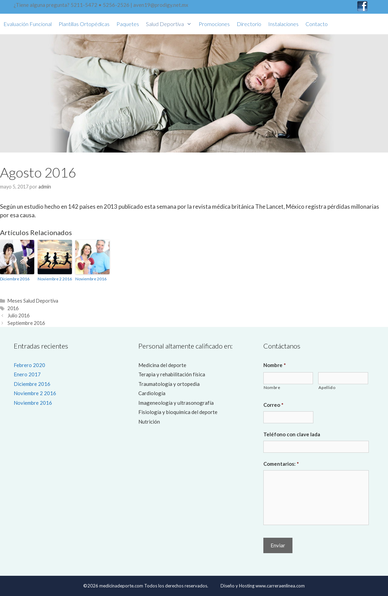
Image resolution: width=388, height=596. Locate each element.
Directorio (249, 24)
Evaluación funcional (27, 24)
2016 (13, 308)
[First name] (288, 378)
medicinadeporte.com (120, 585)
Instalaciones (283, 24)
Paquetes (127, 24)
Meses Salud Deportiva (33, 301)
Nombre (274, 365)
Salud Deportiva (170, 24)
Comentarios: (281, 464)
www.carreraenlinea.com (280, 585)
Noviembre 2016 (91, 278)
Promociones (214, 24)
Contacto (316, 24)
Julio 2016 (18, 315)
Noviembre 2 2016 (55, 278)
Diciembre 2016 (14, 278)
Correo (273, 405)
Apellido (326, 387)
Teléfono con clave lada (291, 434)
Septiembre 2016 (26, 323)
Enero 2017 (27, 374)
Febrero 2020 (29, 365)
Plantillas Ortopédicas (84, 24)
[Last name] (343, 378)
